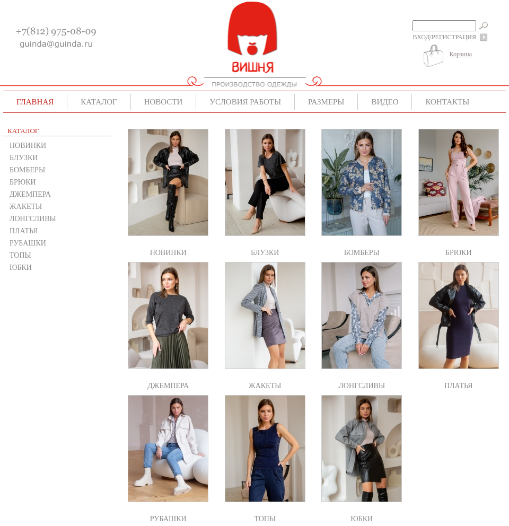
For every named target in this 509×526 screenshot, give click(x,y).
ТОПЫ (20, 255)
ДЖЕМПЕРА (30, 194)
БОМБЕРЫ (27, 170)
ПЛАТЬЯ (24, 231)
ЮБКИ (21, 267)
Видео (384, 102)
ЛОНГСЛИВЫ (33, 219)
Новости (163, 102)
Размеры (326, 102)
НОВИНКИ (28, 146)
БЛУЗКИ (24, 158)
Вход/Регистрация (444, 37)
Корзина (461, 54)
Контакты (447, 102)
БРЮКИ (23, 182)
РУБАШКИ (28, 243)
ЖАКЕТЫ (26, 207)
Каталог (99, 102)
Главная (35, 102)
